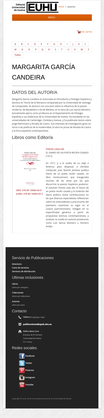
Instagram (27, 377)
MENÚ (52, 17)
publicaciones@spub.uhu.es (37, 324)
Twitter (25, 362)
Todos (17, 54)
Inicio (61, 6)
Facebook (26, 355)
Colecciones (17, 292)
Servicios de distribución (23, 271)
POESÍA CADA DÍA (55, 149)
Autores (15, 301)
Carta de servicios (20, 267)
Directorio (17, 263)
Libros (15, 283)
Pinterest (26, 370)
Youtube (26, 384)
